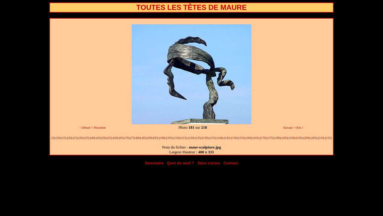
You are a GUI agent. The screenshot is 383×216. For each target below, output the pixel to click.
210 (321, 138)
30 (81, 138)
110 (176, 138)
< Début (84, 127)
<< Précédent (98, 127)
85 (144, 138)
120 (191, 138)
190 (292, 138)
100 (162, 138)
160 (249, 138)
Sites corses (209, 163)
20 (69, 138)
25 (75, 138)
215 (328, 138)
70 (126, 138)
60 (115, 138)
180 (278, 138)
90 (149, 138)
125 (198, 138)
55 (109, 138)
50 (104, 138)
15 (64, 138)
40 (92, 138)
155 (241, 138)
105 (169, 138)
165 (256, 138)
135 (212, 138)
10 (58, 138)
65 (121, 138)
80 (138, 138)
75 (132, 138)
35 (86, 138)
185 (285, 138)
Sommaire (154, 163)
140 (220, 138)
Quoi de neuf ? (180, 163)
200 (306, 138)
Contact (231, 163)
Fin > (300, 127)
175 (270, 138)
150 (234, 138)
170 (263, 138)
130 (205, 138)
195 (299, 138)
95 (155, 138)
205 (313, 138)
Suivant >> (290, 127)
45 (98, 138)
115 (184, 138)
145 (227, 138)
